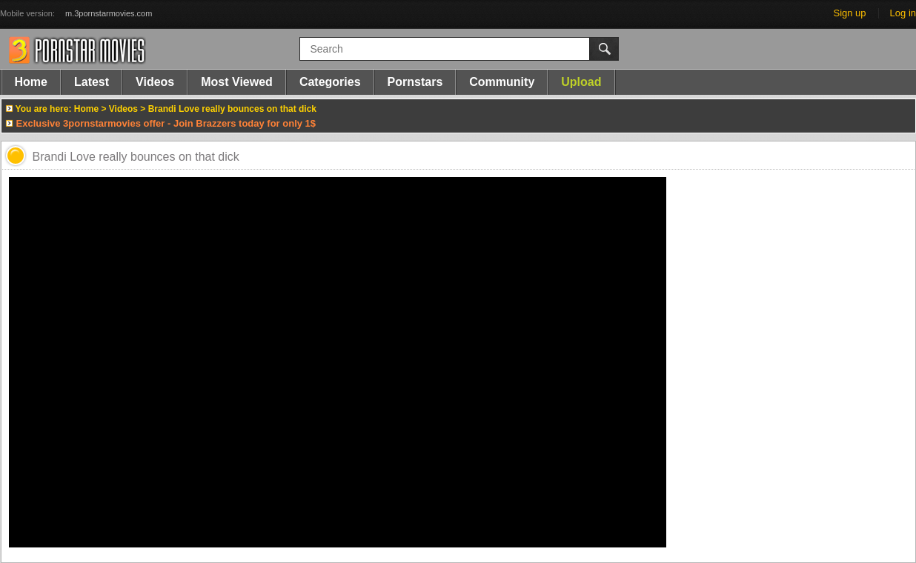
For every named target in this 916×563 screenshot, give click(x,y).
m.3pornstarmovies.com (108, 13)
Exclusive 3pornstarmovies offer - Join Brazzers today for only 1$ (166, 123)
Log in (903, 13)
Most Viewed (237, 82)
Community (501, 82)
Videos (155, 82)
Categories (330, 82)
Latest (91, 82)
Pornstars (415, 82)
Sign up (849, 13)
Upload (581, 82)
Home (31, 82)
